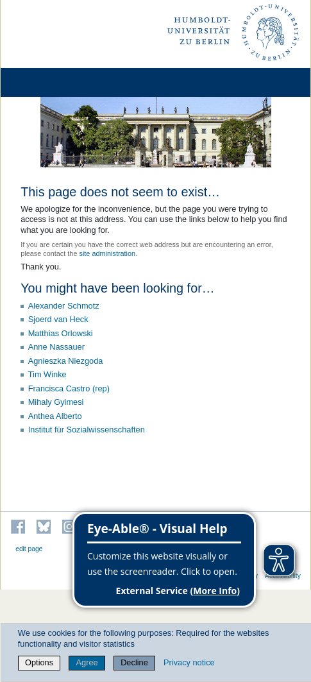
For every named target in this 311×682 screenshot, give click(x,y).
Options (39, 662)
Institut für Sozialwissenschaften (86, 429)
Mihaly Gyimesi (56, 402)
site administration (107, 253)
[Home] (46, 82)
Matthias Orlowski (60, 333)
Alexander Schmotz (63, 306)
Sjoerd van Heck (58, 319)
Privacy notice (189, 662)
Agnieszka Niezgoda (65, 361)
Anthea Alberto (55, 416)
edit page (28, 548)
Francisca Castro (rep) (69, 388)
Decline (134, 662)
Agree (87, 662)
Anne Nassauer (56, 347)
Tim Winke (47, 374)
